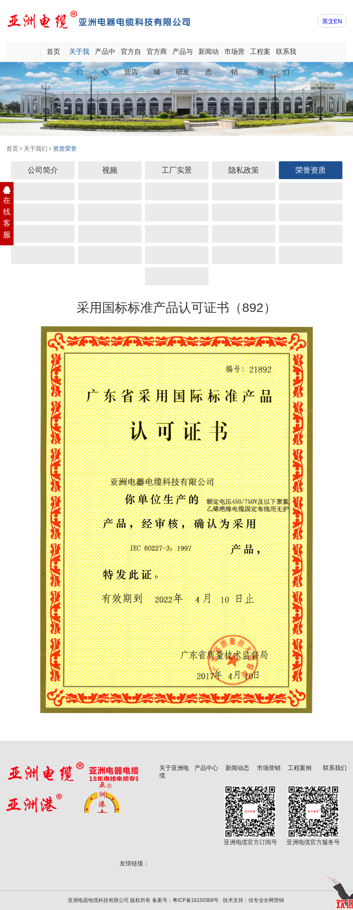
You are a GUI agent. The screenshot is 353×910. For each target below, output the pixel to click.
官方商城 (157, 55)
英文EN (332, 21)
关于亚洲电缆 (174, 771)
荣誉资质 (310, 170)
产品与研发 (182, 55)
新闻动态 (208, 55)
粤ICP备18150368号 (195, 900)
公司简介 (43, 170)
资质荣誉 (65, 148)
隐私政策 (243, 170)
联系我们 (286, 55)
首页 (53, 51)
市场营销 (234, 55)
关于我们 (79, 55)
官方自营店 (131, 55)
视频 (109, 170)
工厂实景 (176, 170)
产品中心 (105, 55)
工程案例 (260, 55)
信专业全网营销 (266, 900)
